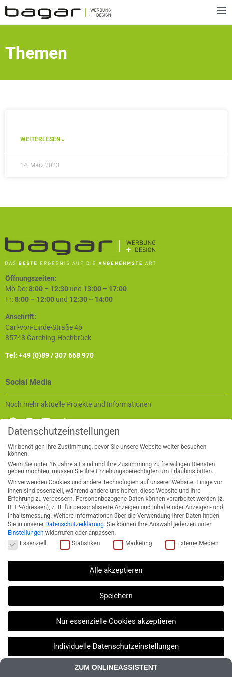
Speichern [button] (115, 595)
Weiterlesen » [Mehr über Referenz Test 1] (42, 139)
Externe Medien (192, 543)
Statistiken (80, 543)
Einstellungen (26, 532)
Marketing (132, 543)
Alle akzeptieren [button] (116, 570)
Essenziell (27, 543)
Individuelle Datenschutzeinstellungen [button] (116, 646)
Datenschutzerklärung (74, 524)
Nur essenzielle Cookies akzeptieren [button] (116, 621)
